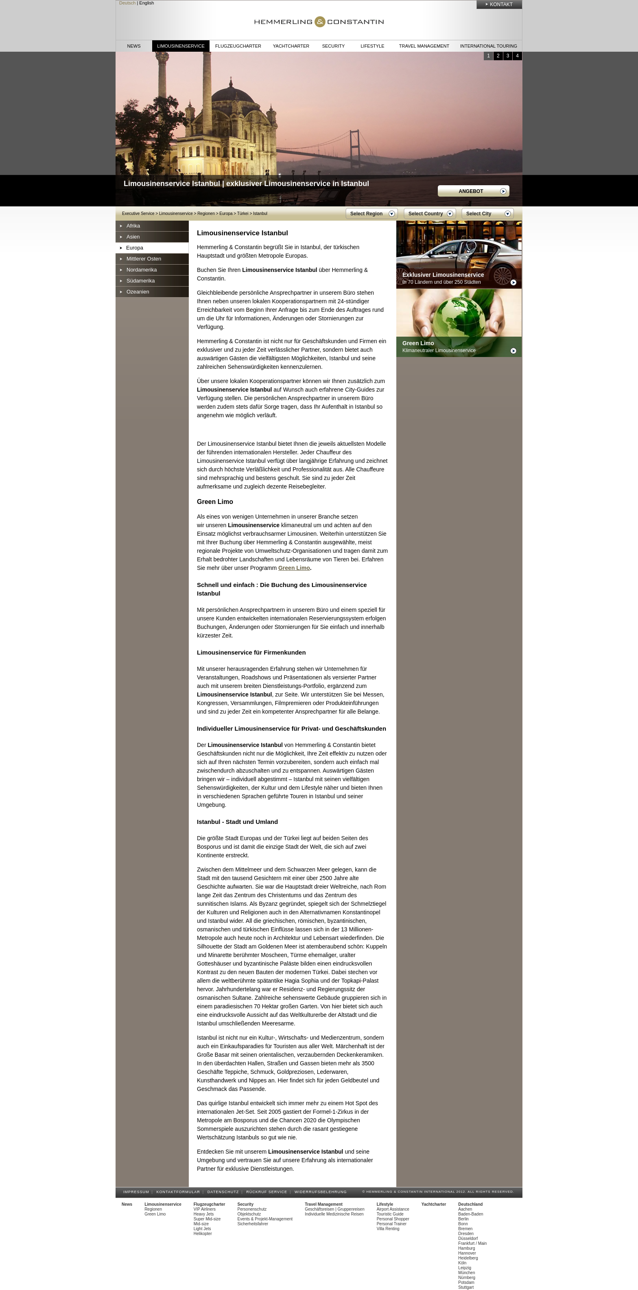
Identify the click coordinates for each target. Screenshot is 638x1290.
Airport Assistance (393, 1209)
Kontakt (501, 4)
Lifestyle (372, 46)
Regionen (206, 213)
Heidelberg (468, 1258)
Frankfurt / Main (472, 1243)
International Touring (488, 46)
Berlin (463, 1219)
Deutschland (470, 1204)
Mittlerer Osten (144, 259)
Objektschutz (249, 1214)
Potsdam (466, 1282)
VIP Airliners (205, 1209)
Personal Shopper (393, 1219)
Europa (225, 213)
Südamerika (141, 281)
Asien (133, 237)
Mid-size (201, 1224)
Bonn (463, 1224)
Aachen (465, 1209)
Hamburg (466, 1248)
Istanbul (260, 213)
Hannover (467, 1253)
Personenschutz (252, 1209)
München (466, 1272)
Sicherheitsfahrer (253, 1224)
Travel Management (424, 46)
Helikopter (203, 1233)
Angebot (471, 191)
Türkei (243, 213)
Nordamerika (142, 270)
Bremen (465, 1228)
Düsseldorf (468, 1238)
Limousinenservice (181, 46)
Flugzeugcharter (238, 46)
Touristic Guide (390, 1214)
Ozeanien (138, 292)
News (134, 46)
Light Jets (202, 1228)
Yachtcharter (291, 46)
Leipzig (464, 1268)
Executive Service (138, 213)
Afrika (133, 226)
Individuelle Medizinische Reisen (334, 1214)
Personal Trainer (391, 1224)
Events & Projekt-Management (265, 1219)
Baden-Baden (470, 1214)
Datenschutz (224, 1192)
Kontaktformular (179, 1192)
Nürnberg (466, 1277)
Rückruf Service (268, 1192)
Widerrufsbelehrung (322, 1192)
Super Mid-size (207, 1219)
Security (333, 46)
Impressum (137, 1192)
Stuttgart (466, 1287)
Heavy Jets (204, 1214)
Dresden (466, 1233)
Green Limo (294, 568)
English (146, 2)
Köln (462, 1263)
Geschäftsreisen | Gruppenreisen (335, 1209)
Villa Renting (388, 1228)
